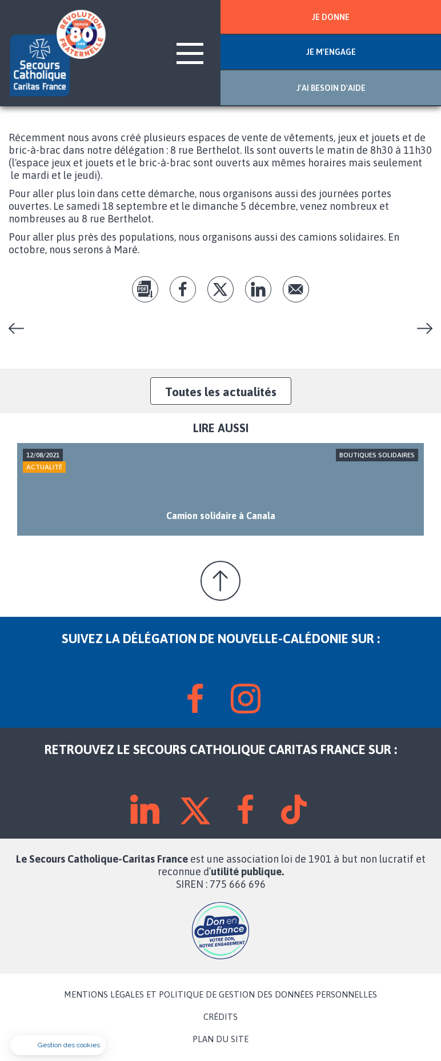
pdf (145, 289)
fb (183, 289)
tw (220, 289)
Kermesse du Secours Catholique (420, 328)
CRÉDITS (220, 1017)
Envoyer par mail (296, 289)
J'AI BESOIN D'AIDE (331, 88)
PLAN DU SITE (220, 1039)
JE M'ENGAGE (331, 52)
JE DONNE (331, 17)
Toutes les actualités (220, 391)
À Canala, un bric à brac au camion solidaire (21, 328)
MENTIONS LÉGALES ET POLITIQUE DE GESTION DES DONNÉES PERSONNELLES (220, 995)
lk (258, 289)
